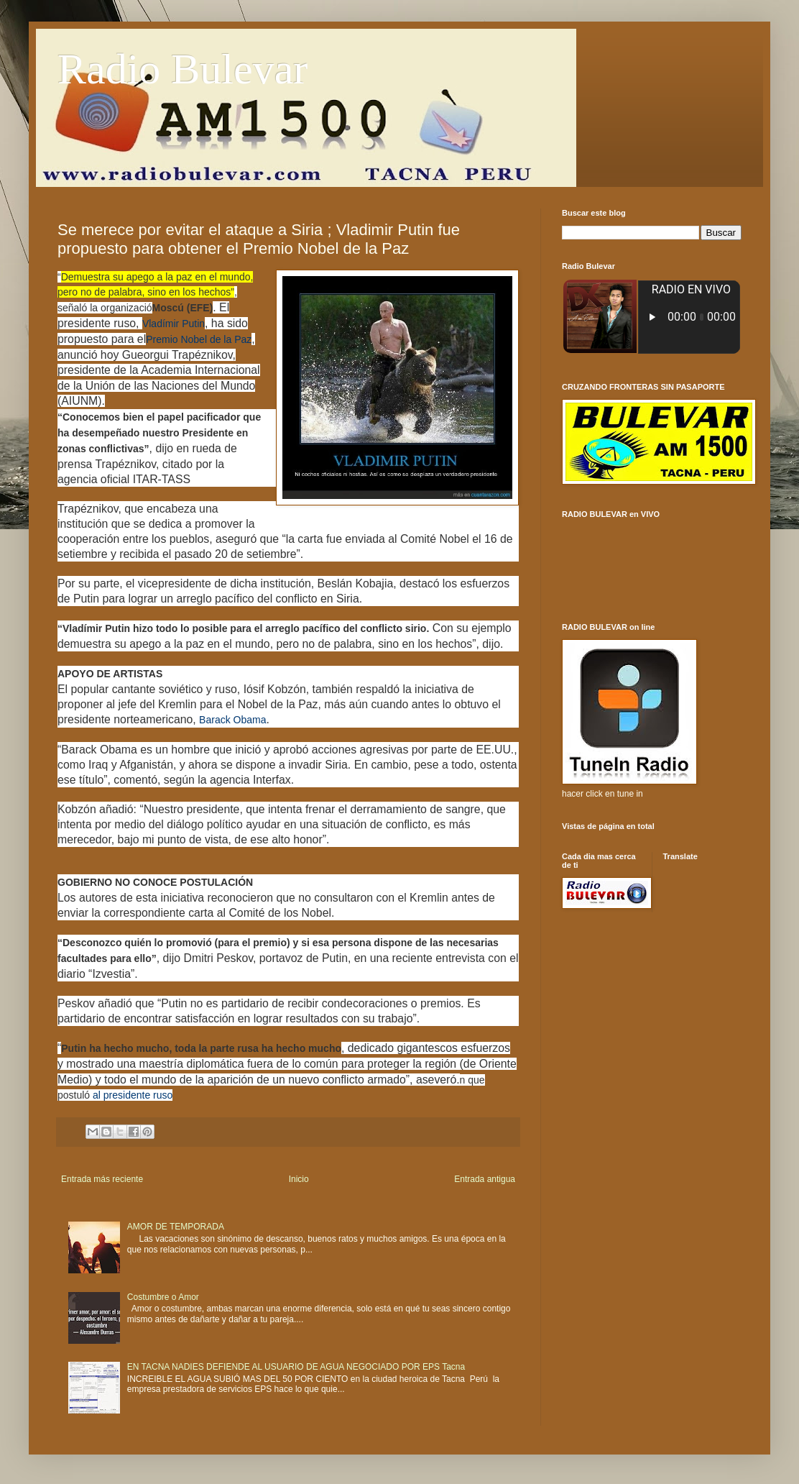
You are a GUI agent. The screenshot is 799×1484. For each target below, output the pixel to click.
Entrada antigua (484, 1179)
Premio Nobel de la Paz (198, 339)
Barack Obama (232, 719)
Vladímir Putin (173, 323)
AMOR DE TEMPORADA (175, 1227)
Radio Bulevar (182, 69)
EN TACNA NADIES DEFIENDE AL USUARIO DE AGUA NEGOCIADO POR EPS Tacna (296, 1367)
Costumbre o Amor (163, 1297)
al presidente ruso (132, 1095)
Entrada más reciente (102, 1179)
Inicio (299, 1179)
